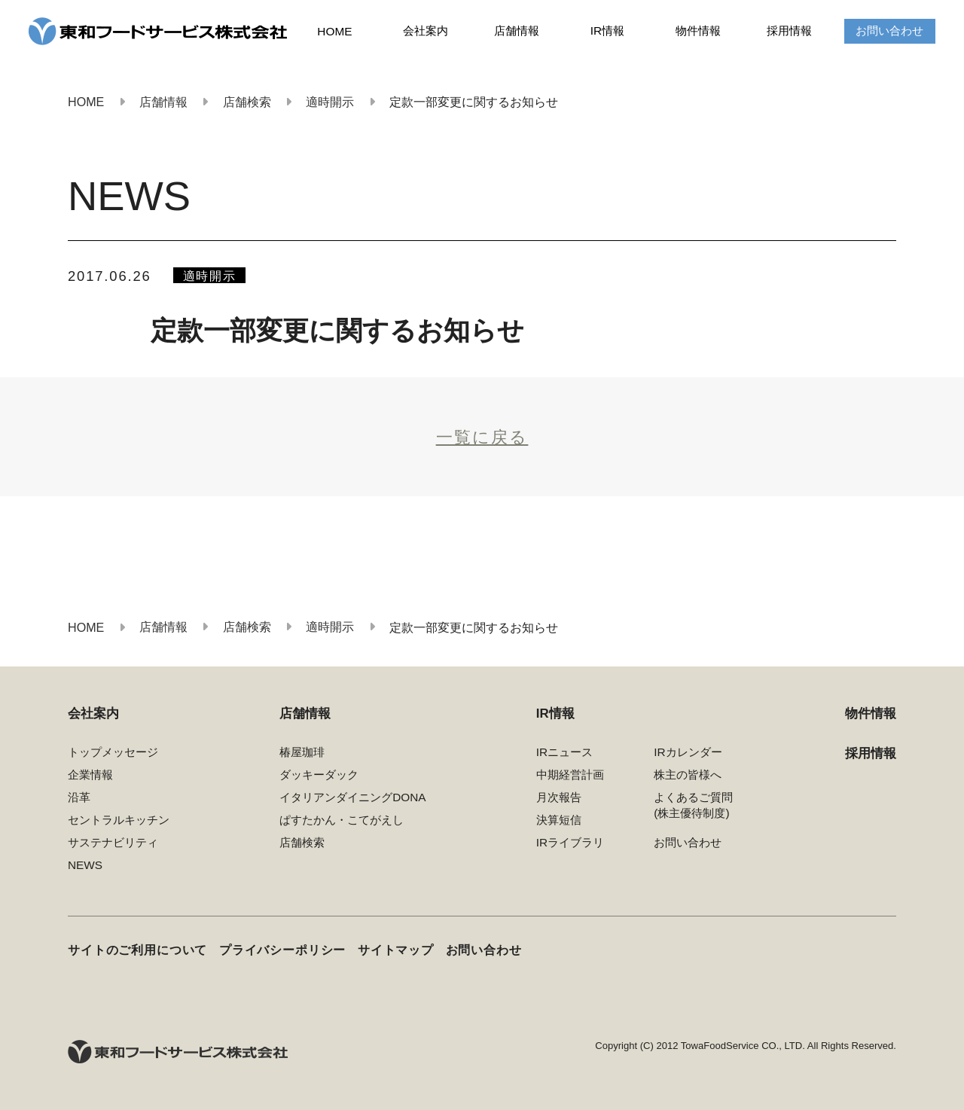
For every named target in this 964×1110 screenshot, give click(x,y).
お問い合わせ (889, 30)
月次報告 (558, 797)
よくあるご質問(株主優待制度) (693, 805)
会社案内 (425, 30)
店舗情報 (516, 30)
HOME (334, 31)
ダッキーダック (318, 774)
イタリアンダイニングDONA (352, 797)
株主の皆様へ (687, 774)
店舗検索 (302, 842)
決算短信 (558, 819)
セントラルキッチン (118, 819)
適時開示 (209, 275)
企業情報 (90, 774)
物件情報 (698, 30)
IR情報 (607, 30)
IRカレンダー (687, 752)
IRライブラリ (570, 842)
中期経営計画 (570, 774)
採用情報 (789, 30)
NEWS (85, 864)
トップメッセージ (113, 752)
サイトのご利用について (137, 950)
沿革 (79, 797)
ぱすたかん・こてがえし (341, 819)
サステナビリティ (113, 842)
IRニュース (564, 752)
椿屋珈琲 (302, 752)
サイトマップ (396, 950)
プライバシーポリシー (282, 950)
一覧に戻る (482, 437)
